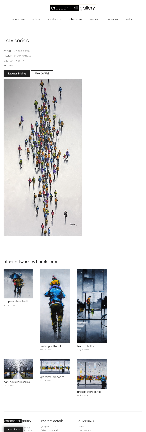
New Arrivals (19, 19)
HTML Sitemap (84, 418)
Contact (129, 19)
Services (95, 19)
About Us (113, 19)
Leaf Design (88, 426)
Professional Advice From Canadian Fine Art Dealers (89, 400)
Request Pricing (17, 73)
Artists (36, 19)
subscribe (122, 398)
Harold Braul (21, 51)
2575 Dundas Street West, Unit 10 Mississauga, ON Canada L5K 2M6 (52, 397)
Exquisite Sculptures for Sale (91, 391)
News (79, 410)
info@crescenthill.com (51, 386)
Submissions (75, 19)
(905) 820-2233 (47, 382)
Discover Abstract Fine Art (89, 395)
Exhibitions (54, 19)
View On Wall (42, 73)
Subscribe (13, 429)
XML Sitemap (83, 414)
